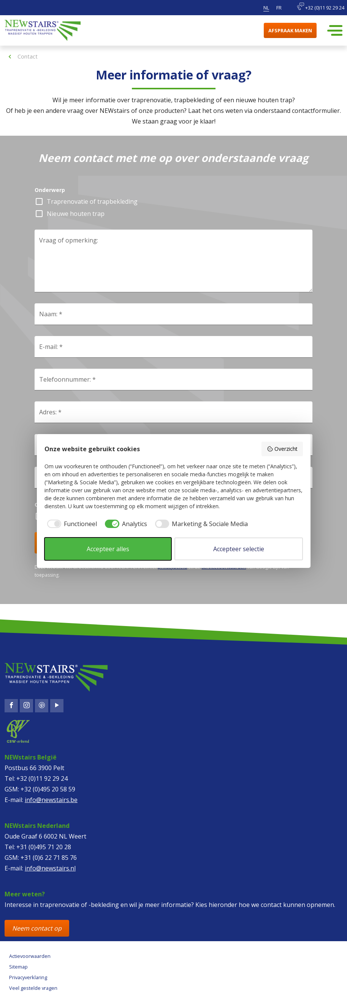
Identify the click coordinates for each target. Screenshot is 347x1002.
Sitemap (18, 966)
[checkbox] (70, 523)
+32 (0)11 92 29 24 (320, 7)
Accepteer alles (108, 549)
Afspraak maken (290, 30)
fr (279, 7)
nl (266, 7)
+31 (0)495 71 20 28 (43, 847)
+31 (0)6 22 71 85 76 (49, 857)
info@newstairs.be (51, 800)
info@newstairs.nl (50, 868)
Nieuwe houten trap (76, 213)
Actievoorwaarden (30, 956)
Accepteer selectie (238, 549)
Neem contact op (37, 928)
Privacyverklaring (28, 977)
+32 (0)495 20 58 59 (48, 789)
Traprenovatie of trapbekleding (92, 201)
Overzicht (282, 448)
